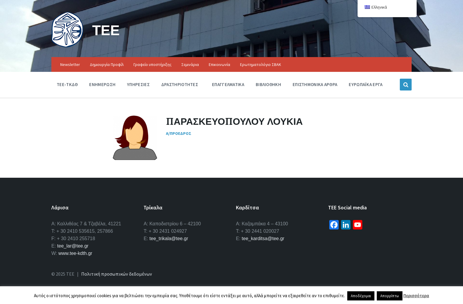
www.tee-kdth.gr (75, 253)
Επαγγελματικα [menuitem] (228, 84)
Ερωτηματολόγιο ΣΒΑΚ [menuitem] (260, 64)
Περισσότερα (416, 295)
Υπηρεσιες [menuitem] (138, 84)
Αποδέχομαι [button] (361, 295)
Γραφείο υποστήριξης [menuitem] (152, 64)
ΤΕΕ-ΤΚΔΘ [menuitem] (67, 84)
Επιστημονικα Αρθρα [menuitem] (315, 84)
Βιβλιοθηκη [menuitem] (268, 84)
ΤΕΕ (106, 30)
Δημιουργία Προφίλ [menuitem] (107, 64)
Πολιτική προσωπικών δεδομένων (116, 274)
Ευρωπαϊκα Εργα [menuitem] (365, 84)
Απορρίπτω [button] (389, 295)
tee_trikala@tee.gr (168, 238)
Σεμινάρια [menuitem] (190, 64)
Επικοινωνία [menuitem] (219, 64)
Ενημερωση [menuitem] (102, 84)
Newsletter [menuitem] (70, 64)
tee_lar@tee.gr (73, 245)
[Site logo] (67, 45)
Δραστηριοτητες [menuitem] (179, 84)
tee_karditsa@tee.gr (263, 238)
